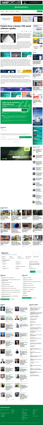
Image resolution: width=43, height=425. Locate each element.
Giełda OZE (17, 11)
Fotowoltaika (4, 258)
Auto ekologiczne (24, 414)
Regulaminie (3, 121)
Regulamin (11, 133)
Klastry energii (12, 258)
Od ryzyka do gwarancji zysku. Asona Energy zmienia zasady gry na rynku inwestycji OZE (11, 14)
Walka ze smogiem (24, 418)
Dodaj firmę (32, 271)
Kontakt (34, 411)
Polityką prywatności (23, 133)
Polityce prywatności (9, 121)
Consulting (19, 256)
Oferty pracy (12, 11)
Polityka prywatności (35, 409)
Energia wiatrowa (36, 256)
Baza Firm (7, 11)
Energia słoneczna (24, 412)
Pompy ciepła (27, 258)
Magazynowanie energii (25, 417)
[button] (35, 11)
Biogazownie (3, 256)
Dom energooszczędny (25, 415)
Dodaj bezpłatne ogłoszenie (5, 299)
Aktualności (2, 24)
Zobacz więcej (38, 271)
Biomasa (11, 256)
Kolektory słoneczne (21, 258)
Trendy (6, 24)
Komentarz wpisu (22, 137)
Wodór (23, 419)
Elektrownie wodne (28, 256)
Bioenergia (23, 416)
